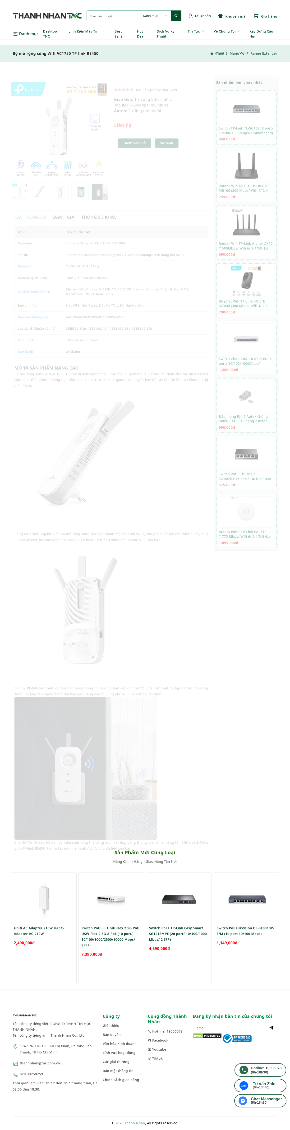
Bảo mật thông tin (118, 1070)
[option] (60, 136)
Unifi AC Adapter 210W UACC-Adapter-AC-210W (39, 945)
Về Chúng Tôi (225, 31)
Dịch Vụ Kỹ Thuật (166, 33)
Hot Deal (140, 33)
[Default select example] (155, 16)
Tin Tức (194, 31)
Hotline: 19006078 (165, 1031)
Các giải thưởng (116, 1061)
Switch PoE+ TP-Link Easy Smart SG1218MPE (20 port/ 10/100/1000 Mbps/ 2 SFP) (178, 948)
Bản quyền (112, 1034)
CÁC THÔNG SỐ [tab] (30, 222)
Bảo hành (25, 356)
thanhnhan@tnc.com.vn (40, 1063)
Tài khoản (199, 16)
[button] (167, 148)
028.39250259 (31, 1074)
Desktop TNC (50, 33)
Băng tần (25, 271)
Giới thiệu (111, 1025)
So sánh (166, 148)
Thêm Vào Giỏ (134, 148)
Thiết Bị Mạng (227, 53)
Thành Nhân (134, 1123)
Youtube (157, 1049)
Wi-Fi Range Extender (259, 53)
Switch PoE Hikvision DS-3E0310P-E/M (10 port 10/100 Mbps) (245, 945)
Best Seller (119, 33)
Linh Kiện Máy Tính (85, 31)
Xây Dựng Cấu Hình (261, 33)
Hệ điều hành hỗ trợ (34, 296)
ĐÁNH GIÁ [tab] (63, 222)
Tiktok (155, 1058)
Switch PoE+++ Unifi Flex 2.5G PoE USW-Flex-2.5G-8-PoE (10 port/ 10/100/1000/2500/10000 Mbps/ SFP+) (110, 950)
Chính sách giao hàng (121, 1079)
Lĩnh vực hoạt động (119, 1052)
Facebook (158, 1040)
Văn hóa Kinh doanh (120, 1043)
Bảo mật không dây (33, 322)
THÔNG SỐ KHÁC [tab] (98, 222)
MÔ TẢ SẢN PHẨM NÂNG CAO (46, 373)
